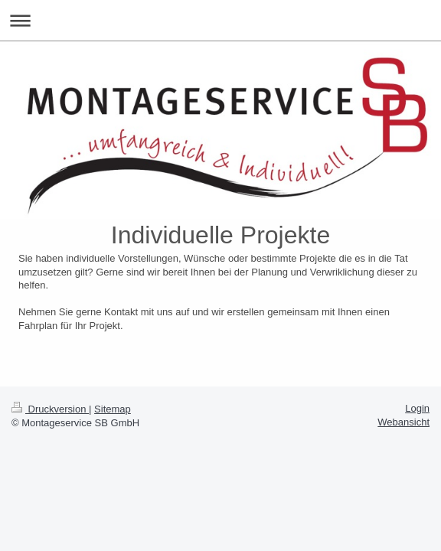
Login (417, 408)
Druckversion (50, 409)
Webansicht (403, 422)
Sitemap (112, 409)
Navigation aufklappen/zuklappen (220, 20)
